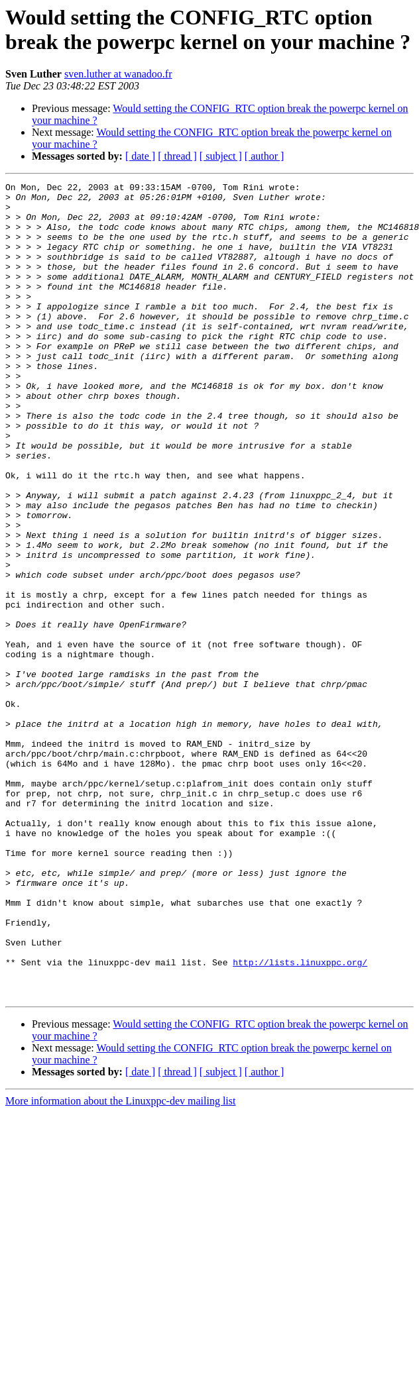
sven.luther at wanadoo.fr (118, 74)
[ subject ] (221, 156)
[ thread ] (177, 156)
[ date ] (140, 156)
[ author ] (264, 156)
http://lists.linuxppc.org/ (300, 1119)
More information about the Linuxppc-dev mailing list (120, 1263)
